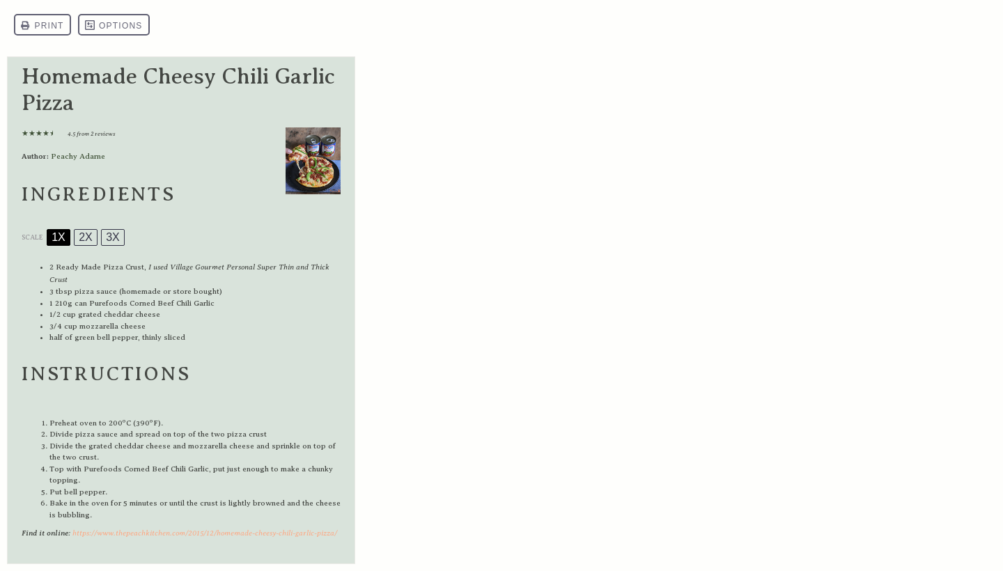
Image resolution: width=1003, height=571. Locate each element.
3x (113, 237)
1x (58, 237)
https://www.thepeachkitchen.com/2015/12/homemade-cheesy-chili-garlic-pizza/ (204, 533)
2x (86, 237)
